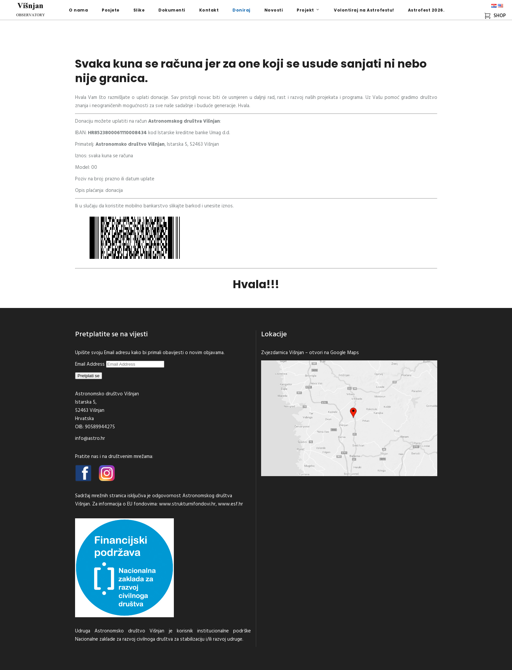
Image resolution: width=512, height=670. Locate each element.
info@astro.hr (90, 438)
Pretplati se (89, 375)
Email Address (90, 364)
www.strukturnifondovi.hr (187, 504)
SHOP (495, 16)
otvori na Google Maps (334, 353)
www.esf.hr (230, 504)
